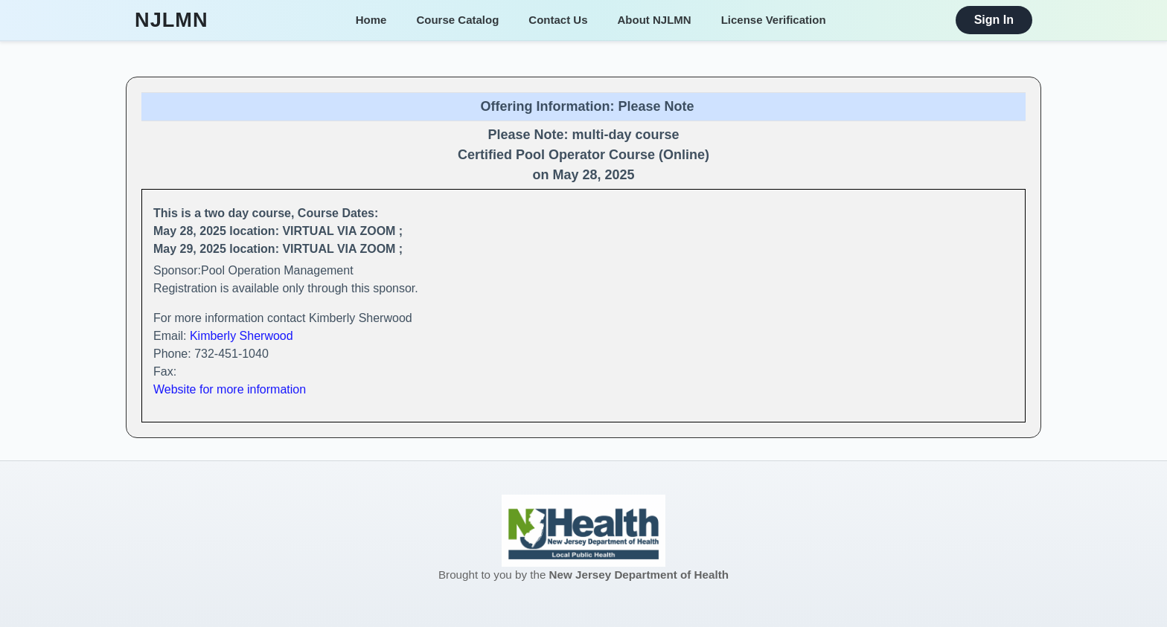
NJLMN (171, 20)
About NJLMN (654, 19)
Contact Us (557, 19)
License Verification (773, 19)
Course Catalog (457, 19)
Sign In (994, 19)
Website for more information (229, 389)
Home (371, 19)
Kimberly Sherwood (241, 335)
